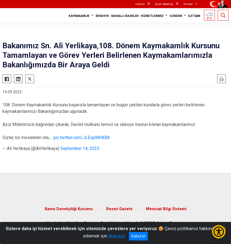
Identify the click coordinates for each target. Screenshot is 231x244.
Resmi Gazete (119, 209)
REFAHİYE (102, 16)
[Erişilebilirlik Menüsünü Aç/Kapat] (219, 232)
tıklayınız (116, 236)
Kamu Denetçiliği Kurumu (69, 209)
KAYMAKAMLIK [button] (79, 16)
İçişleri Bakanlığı (164, 4)
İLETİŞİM (194, 16)
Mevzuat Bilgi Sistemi (166, 209)
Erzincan (188, 4)
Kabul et (138, 236)
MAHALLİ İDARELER (125, 16)
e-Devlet (140, 4)
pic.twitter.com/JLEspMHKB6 (81, 137)
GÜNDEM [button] (176, 16)
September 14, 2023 (79, 148)
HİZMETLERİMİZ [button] (152, 16)
